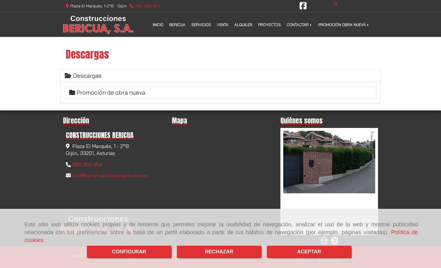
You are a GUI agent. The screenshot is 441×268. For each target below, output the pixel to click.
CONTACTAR (299, 24)
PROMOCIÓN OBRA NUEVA (344, 24)
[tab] (220, 76)
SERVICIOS (201, 24)
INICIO (158, 24)
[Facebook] (303, 7)
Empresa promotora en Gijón (319, 199)
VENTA (222, 24)
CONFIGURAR (129, 251)
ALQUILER (243, 24)
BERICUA (177, 24)
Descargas (83, 75)
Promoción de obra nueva (107, 92)
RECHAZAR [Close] (219, 251)
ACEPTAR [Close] (309, 251)
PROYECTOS (269, 24)
